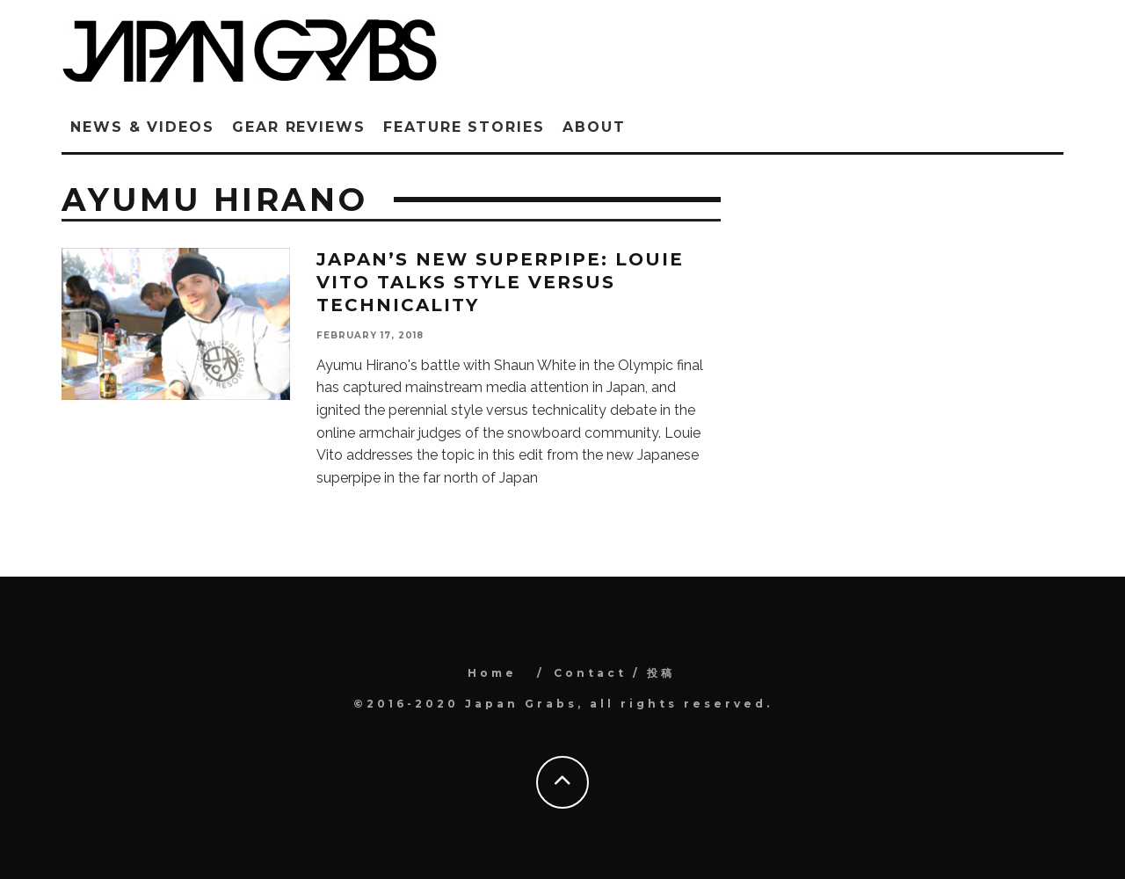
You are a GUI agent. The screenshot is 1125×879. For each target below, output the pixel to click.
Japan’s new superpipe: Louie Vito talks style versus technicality (500, 282)
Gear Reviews (299, 127)
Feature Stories (464, 127)
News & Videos (142, 127)
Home (492, 672)
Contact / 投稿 (614, 672)
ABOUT (594, 127)
